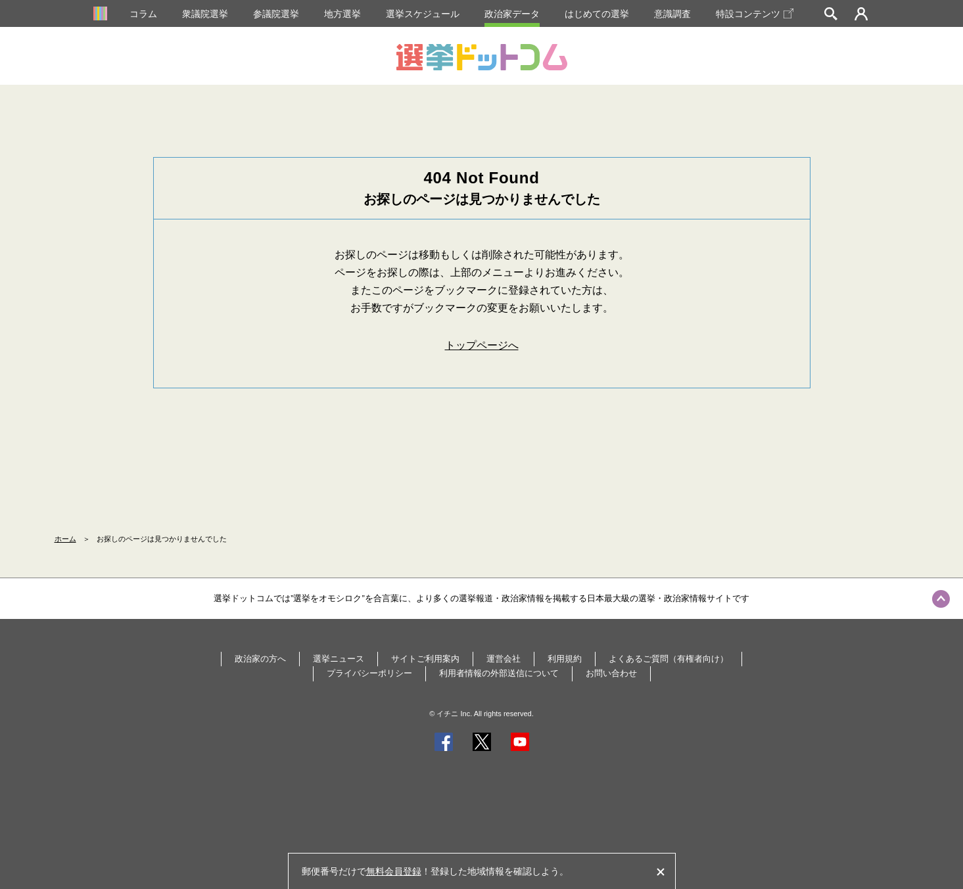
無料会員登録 (393, 871)
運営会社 (503, 659)
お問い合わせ (611, 673)
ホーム (65, 539)
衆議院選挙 (205, 14)
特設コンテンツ (754, 14)
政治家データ (512, 14)
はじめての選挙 (597, 14)
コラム (143, 14)
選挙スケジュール (422, 14)
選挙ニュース (338, 659)
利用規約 (565, 659)
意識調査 (672, 14)
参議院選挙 (276, 14)
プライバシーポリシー (369, 673)
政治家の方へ (260, 659)
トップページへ (482, 345)
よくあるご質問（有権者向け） (668, 659)
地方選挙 (342, 14)
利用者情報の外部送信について (499, 673)
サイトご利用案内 (425, 659)
